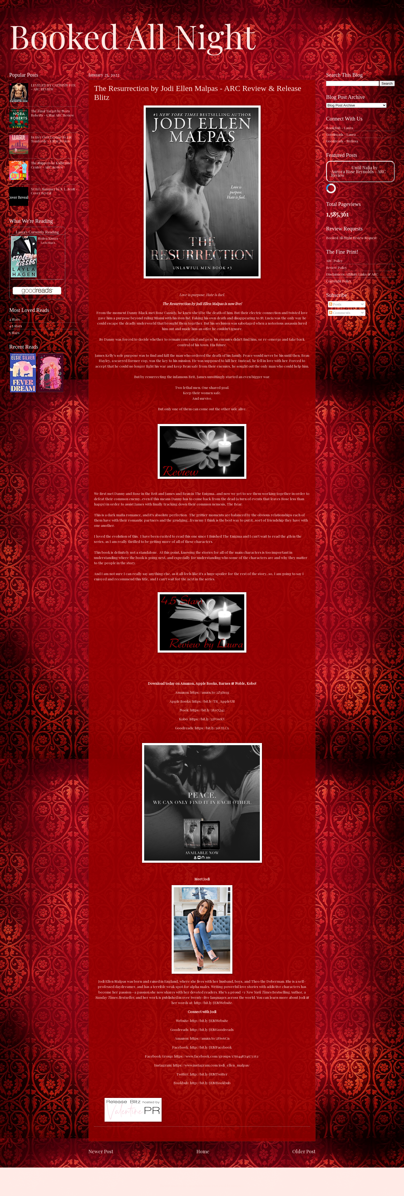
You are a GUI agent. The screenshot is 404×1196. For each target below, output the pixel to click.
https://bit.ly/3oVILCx (211, 727)
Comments (339, 312)
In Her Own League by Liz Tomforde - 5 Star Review (51, 139)
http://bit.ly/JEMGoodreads (212, 1029)
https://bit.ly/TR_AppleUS (213, 701)
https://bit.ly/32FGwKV (207, 718)
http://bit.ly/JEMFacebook (211, 1047)
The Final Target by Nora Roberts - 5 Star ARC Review (52, 113)
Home (202, 1151)
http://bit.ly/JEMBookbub (210, 1082)
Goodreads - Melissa (342, 141)
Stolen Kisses (48, 238)
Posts (335, 304)
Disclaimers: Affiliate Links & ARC (352, 274)
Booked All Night (132, 35)
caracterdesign (198, 1185)
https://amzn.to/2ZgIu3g (209, 692)
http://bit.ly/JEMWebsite (209, 1020)
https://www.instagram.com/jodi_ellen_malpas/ (211, 1065)
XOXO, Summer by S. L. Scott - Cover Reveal (54, 191)
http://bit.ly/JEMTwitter (209, 1074)
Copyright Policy (338, 281)
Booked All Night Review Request (351, 237)
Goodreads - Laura (341, 134)
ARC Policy (334, 260)
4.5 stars (15, 326)
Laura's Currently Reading (37, 232)
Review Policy (336, 267)
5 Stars (14, 332)
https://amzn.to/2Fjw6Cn (209, 1038)
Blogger (237, 1185)
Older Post (304, 1151)
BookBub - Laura (339, 128)
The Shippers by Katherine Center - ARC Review (51, 165)
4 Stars (14, 319)
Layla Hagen (48, 242)
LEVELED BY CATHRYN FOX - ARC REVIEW (53, 87)
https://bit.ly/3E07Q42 (206, 709)
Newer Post (100, 1151)
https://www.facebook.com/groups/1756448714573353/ (216, 1056)
